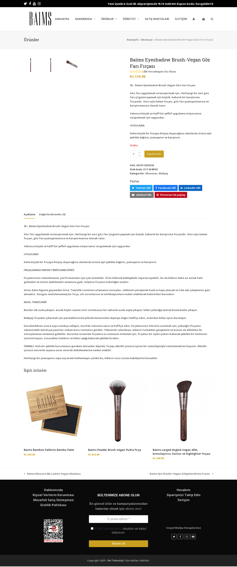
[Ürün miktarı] (134, 154)
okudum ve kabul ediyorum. (118, 530)
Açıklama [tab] (29, 214)
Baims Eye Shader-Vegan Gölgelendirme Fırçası (181, 473)
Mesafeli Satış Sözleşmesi (53, 500)
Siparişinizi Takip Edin (183, 495)
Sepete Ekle (154, 154)
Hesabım (183, 490)
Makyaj (163, 173)
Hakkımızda (53, 490)
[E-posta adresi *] (118, 519)
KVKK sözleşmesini (108, 528)
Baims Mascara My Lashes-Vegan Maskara (52, 473)
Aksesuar (147, 39)
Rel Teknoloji (115, 561)
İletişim (184, 500)
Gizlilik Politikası (53, 505)
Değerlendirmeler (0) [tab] (52, 214)
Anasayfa (132, 39)
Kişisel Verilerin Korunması (53, 495)
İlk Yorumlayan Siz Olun (159, 71)
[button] (203, 19)
